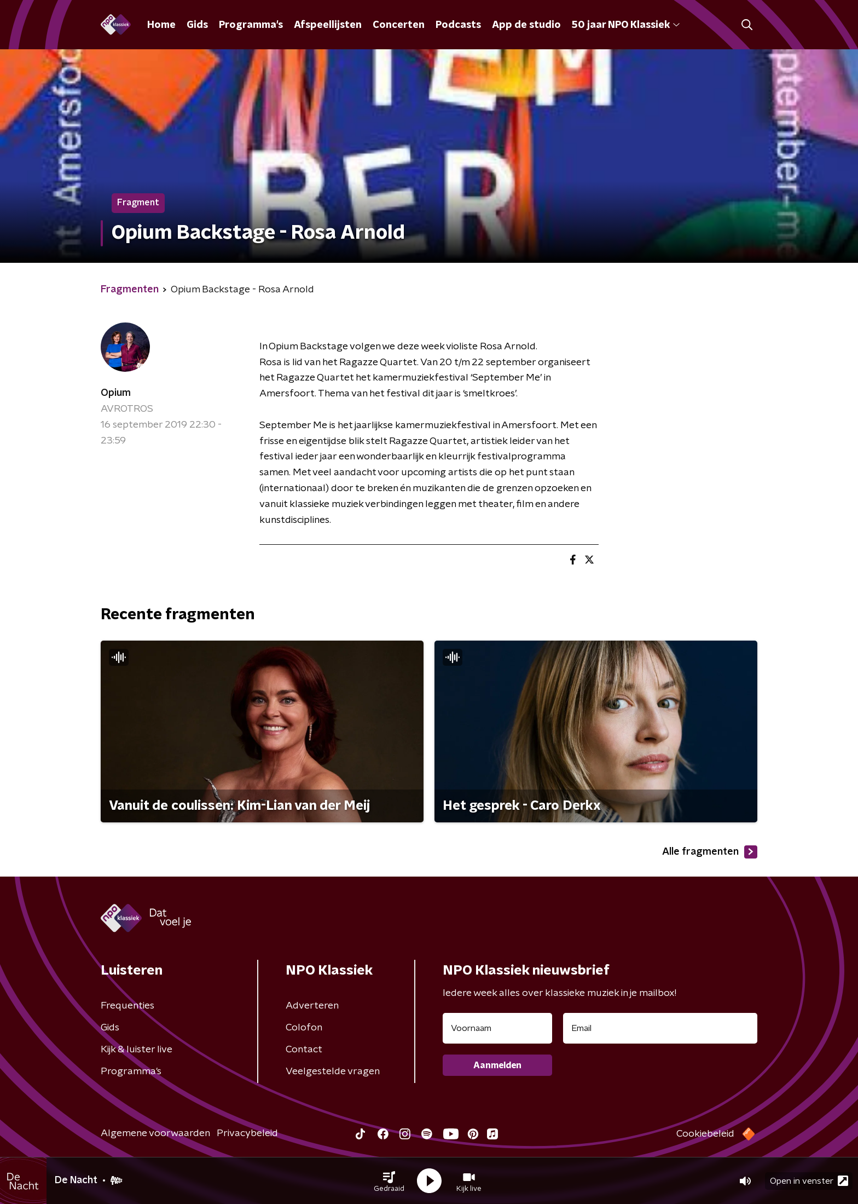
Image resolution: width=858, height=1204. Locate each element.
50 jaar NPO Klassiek (626, 25)
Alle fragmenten (709, 852)
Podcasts (458, 25)
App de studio (526, 25)
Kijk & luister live (136, 1050)
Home (161, 25)
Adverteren (312, 1006)
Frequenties (127, 1006)
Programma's (251, 25)
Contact (304, 1050)
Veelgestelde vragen (333, 1071)
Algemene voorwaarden (155, 1133)
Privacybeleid (247, 1133)
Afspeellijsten (328, 25)
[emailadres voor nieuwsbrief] (660, 1028)
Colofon (304, 1028)
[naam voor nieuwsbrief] (497, 1028)
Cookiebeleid (705, 1134)
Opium (116, 393)
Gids (197, 25)
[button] (389, 1181)
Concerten (399, 25)
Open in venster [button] (809, 1181)
